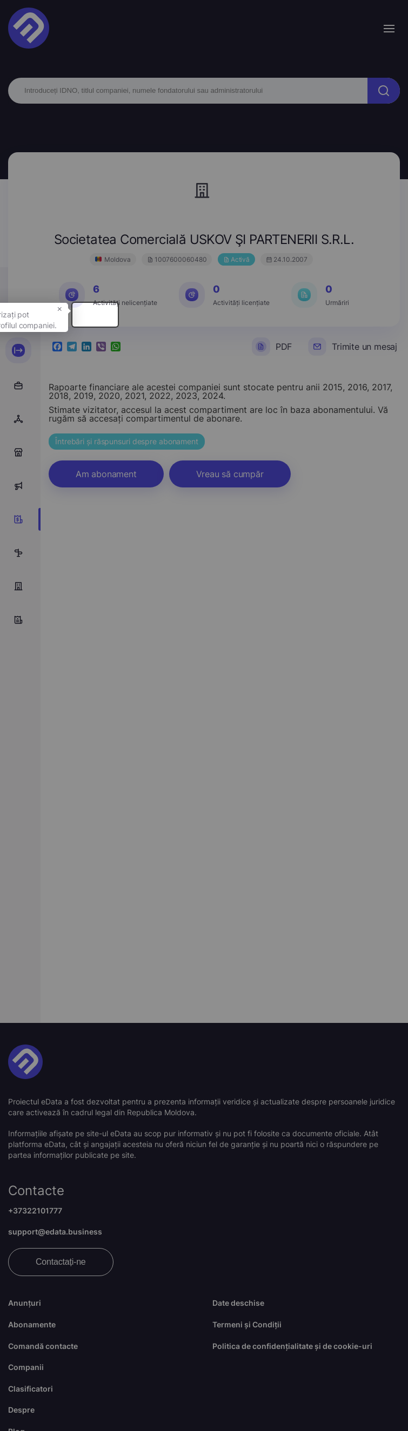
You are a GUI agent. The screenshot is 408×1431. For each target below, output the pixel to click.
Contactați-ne (61, 1261)
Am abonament (106, 474)
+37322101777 (35, 1210)
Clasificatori (30, 1388)
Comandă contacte (43, 1346)
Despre (21, 1409)
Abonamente (32, 1324)
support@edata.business (55, 1231)
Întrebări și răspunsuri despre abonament (126, 441)
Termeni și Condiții (247, 1324)
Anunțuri (24, 1302)
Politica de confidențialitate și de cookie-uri (292, 1346)
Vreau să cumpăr (230, 474)
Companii (26, 1367)
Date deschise (238, 1302)
